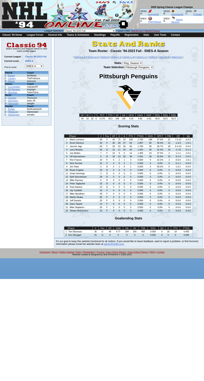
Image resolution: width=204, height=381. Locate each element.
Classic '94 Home (12, 34)
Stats (146, 34)
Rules (78, 252)
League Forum (35, 34)
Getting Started (66, 252)
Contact (175, 34)
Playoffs (115, 34)
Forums (100, 252)
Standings (100, 34)
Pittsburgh (13, 112)
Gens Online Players (116, 252)
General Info (55, 34)
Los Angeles (14, 86)
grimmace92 (177, 14)
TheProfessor (154, 22)
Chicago (12, 98)
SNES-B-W (164, 57)
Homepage (45, 252)
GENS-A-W (93, 57)
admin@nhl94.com (114, 244)
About (55, 252)
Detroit (11, 81)
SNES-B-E (177, 57)
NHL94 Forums (152, 31)
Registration (132, 34)
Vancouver (13, 103)
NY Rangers (14, 89)
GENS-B (104, 57)
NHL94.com (137, 31)
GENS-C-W (129, 57)
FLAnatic (197, 14)
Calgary (12, 78)
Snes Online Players (138, 252)
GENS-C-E (116, 57)
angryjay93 (153, 14)
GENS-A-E (80, 57)
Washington (14, 114)
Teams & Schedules (78, 34)
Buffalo (11, 109)
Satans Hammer (177, 20)
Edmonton (13, 100)
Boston (11, 75)
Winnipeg (12, 92)
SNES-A (153, 57)
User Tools (160, 34)
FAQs (152, 252)
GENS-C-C (141, 57)
